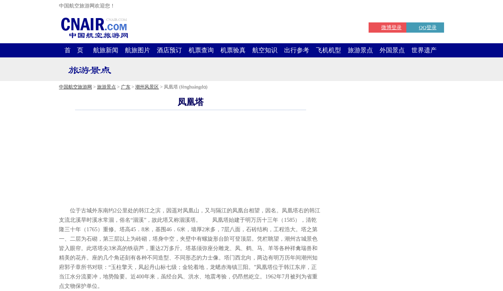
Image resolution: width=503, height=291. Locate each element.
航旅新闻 (105, 50)
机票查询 (201, 50)
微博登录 (391, 27)
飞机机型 (328, 50)
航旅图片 (137, 50)
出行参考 (296, 50)
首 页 (73, 50)
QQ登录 (428, 27)
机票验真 (233, 50)
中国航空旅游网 (75, 87)
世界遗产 (424, 50)
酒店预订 (169, 50)
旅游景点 (360, 50)
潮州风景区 (147, 87)
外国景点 (392, 50)
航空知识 (264, 50)
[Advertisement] (191, 194)
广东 (125, 87)
